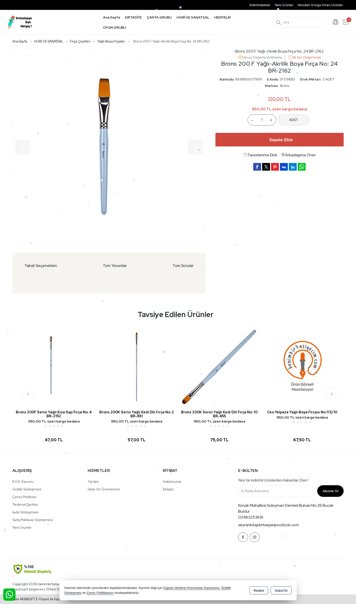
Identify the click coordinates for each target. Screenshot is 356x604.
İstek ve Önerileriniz (104, 489)
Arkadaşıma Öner (298, 155)
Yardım (93, 481)
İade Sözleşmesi (25, 512)
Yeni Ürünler (22, 527)
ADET (293, 120)
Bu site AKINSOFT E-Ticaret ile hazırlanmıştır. (42, 599)
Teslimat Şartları (25, 504)
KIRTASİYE (133, 17)
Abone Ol (330, 491)
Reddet (259, 590)
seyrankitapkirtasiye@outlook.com (268, 524)
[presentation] (28, 393)
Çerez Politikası (24, 497)
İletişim (168, 489)
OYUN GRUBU (114, 27)
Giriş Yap (335, 22)
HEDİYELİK (222, 17)
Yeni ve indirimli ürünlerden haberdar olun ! (273, 480)
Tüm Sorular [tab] (182, 265)
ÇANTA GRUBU (159, 17)
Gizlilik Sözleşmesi (26, 489)
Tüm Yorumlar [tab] (115, 265)
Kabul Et (281, 590)
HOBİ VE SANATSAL (193, 17)
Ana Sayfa (111, 17)
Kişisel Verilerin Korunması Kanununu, (192, 588)
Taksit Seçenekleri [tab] (40, 265)
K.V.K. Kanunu (22, 481)
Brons (284, 85)
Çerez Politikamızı (100, 593)
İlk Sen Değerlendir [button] (304, 57)
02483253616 (250, 517)
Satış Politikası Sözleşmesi (32, 520)
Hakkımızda (172, 481)
